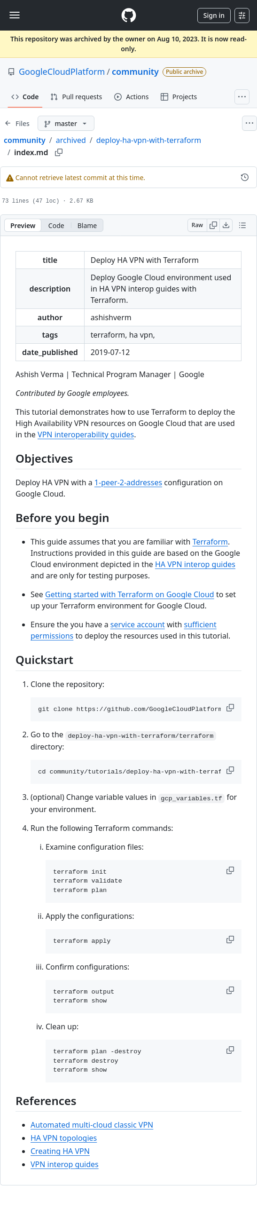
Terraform (210, 542)
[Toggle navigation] (15, 15)
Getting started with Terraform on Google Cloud (129, 594)
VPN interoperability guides (86, 434)
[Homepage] (128, 15)
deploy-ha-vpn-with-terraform (148, 140)
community (135, 71)
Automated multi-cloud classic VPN (92, 1125)
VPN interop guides (65, 1164)
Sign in (214, 15)
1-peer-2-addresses (128, 482)
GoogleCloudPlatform (62, 71)
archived (71, 140)
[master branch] (66, 123)
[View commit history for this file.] (245, 177)
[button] (231, 707)
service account (137, 624)
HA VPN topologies (64, 1138)
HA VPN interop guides (195, 564)
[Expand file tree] (17, 123)
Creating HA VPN (60, 1151)
